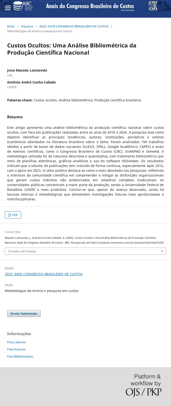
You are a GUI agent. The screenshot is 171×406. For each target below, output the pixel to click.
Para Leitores (16, 342)
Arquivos (27, 26)
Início (11, 26)
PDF (14, 215)
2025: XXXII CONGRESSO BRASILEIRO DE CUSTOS (73, 26)
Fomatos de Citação (22, 251)
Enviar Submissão (23, 313)
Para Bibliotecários (20, 356)
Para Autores (16, 349)
